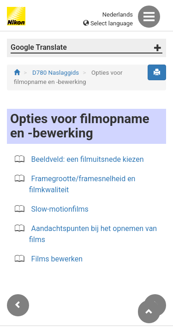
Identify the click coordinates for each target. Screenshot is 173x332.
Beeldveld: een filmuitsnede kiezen (87, 159)
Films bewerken (57, 259)
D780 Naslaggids (56, 72)
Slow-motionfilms (60, 209)
